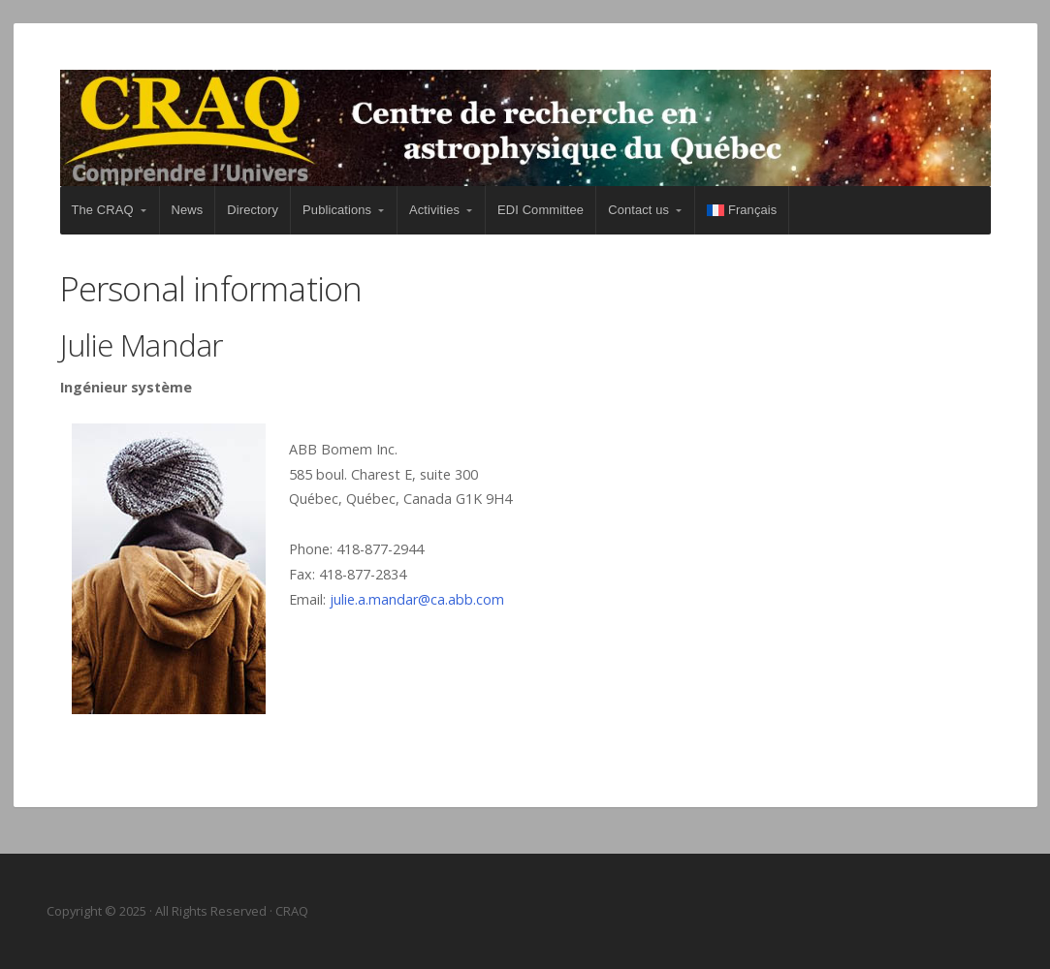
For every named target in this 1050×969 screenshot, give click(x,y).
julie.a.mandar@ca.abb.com (417, 599)
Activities (434, 210)
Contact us (638, 210)
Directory (252, 210)
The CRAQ (103, 210)
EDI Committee (540, 210)
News (188, 210)
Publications (336, 210)
